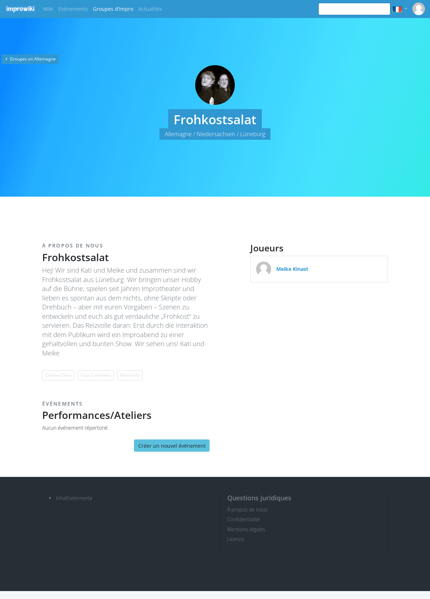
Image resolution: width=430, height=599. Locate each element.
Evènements (73, 8)
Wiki (48, 8)
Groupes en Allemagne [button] (30, 59)
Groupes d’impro (113, 8)
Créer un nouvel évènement (172, 445)
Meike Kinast (292, 268)
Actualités (150, 8)
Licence (235, 539)
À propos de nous (247, 509)
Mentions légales (246, 529)
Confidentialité (243, 519)
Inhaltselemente (74, 498)
